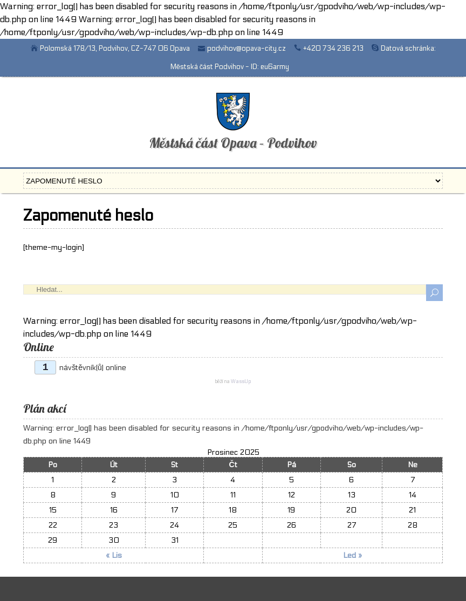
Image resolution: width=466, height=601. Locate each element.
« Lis (114, 555)
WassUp (241, 382)
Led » (352, 555)
